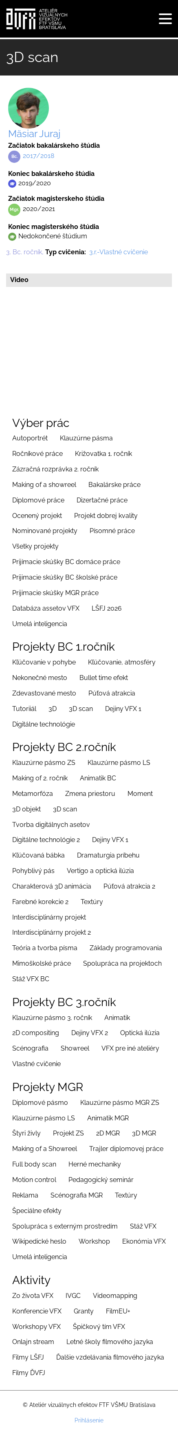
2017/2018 (38, 156)
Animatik (117, 1018)
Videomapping (115, 1296)
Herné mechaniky (94, 1164)
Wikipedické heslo (39, 1241)
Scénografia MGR (77, 1195)
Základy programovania (126, 948)
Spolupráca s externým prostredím (65, 1226)
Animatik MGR (108, 1118)
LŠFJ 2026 (107, 608)
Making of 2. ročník (40, 778)
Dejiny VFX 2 (89, 1033)
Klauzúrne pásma (86, 438)
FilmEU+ (118, 1311)
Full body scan (34, 1164)
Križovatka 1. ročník (103, 454)
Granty (84, 1311)
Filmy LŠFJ (28, 1357)
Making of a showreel (44, 485)
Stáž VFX (143, 1226)
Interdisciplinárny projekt (49, 917)
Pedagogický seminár (101, 1180)
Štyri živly (26, 1133)
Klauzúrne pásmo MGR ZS (119, 1102)
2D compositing (35, 1033)
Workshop (94, 1241)
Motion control (34, 1180)
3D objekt (26, 809)
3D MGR (144, 1133)
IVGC (73, 1296)
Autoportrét (30, 438)
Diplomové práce (38, 500)
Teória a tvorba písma (44, 948)
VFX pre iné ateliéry (130, 1048)
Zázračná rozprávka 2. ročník (55, 469)
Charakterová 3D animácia (51, 886)
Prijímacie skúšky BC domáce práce (66, 562)
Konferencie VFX (37, 1311)
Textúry (92, 902)
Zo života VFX (32, 1296)
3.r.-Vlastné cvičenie (118, 252)
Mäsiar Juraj (34, 134)
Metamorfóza (32, 794)
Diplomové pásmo (40, 1102)
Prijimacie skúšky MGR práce (55, 593)
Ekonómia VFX (144, 1241)
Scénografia (30, 1048)
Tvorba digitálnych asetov (51, 825)
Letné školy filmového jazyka (109, 1342)
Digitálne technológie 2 (46, 840)
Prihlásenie (89, 1420)
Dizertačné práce (102, 500)
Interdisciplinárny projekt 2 (51, 932)
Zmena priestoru (90, 794)
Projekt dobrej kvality (106, 516)
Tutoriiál (24, 709)
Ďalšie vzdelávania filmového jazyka (110, 1357)
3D (52, 709)
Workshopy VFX (36, 1327)
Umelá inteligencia (39, 624)
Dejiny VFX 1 (123, 709)
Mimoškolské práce (41, 963)
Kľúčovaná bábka (38, 855)
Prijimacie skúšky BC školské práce (64, 577)
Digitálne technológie (43, 724)
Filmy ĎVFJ (28, 1373)
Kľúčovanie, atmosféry (122, 662)
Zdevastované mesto (44, 693)
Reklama (25, 1195)
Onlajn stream (33, 1342)
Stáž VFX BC (30, 979)
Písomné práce (112, 531)
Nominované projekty (44, 531)
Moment (140, 794)
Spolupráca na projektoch (122, 963)
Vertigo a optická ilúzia (100, 871)
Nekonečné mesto (39, 678)
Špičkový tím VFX (99, 1327)
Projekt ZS (68, 1133)
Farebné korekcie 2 (40, 902)
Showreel (75, 1048)
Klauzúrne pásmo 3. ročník (52, 1018)
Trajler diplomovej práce (126, 1149)
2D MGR (108, 1133)
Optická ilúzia (140, 1033)
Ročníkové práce (37, 454)
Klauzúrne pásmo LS (119, 763)
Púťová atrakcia (111, 693)
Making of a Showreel (44, 1149)
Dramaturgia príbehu (108, 855)
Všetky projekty (35, 546)
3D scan (81, 709)
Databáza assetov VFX (45, 608)
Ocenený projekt (37, 516)
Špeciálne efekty (37, 1211)
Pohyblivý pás (33, 871)
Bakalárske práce (114, 485)
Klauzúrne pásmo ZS (43, 763)
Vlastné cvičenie (36, 1064)
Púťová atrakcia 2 (129, 886)
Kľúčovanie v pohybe (44, 662)
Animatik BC (98, 778)
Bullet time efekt (103, 678)
